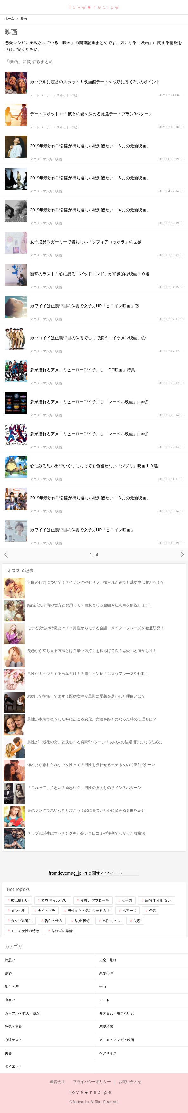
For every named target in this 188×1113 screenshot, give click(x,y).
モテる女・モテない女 (116, 1013)
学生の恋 (12, 986)
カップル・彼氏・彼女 (22, 1013)
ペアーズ (129, 910)
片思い (10, 960)
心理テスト (13, 1040)
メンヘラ (18, 910)
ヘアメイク (108, 1053)
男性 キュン (111, 921)
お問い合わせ (130, 1081)
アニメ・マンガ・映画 (46, 159)
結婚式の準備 (62, 931)
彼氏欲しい (20, 900)
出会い (10, 1000)
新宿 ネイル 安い (158, 900)
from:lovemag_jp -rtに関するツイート (86, 873)
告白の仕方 (53, 921)
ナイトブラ (46, 910)
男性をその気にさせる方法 (89, 910)
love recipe (94, 1093)
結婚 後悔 (82, 921)
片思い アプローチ (94, 900)
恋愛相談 (106, 1026)
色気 (152, 910)
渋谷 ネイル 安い (54, 900)
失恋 (136, 921)
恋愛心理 (106, 973)
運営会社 (57, 1081)
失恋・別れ (108, 960)
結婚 (8, 973)
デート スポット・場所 (62, 95)
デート (35, 95)
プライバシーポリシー (92, 1081)
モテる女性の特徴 (25, 931)
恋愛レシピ (94, 7)
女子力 (127, 900)
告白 (102, 986)
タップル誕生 (21, 921)
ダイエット (13, 1066)
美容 (8, 1053)
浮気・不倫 (13, 1026)
